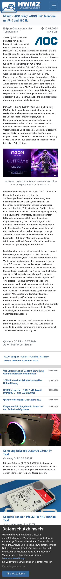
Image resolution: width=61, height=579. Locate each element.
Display (15, 356)
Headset (44, 356)
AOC (7, 356)
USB (35, 360)
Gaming (33, 356)
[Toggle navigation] (53, 5)
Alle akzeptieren (16, 573)
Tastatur (27, 360)
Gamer (24, 356)
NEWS (7, 16)
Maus (7, 360)
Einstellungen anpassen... (15, 566)
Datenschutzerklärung (13, 558)
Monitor (16, 360)
